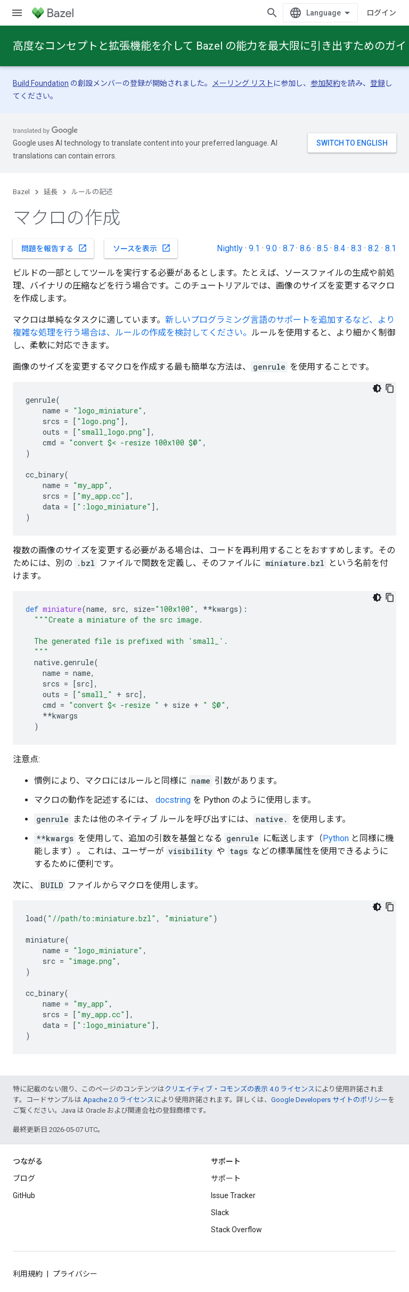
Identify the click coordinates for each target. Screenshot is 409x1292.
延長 (51, 192)
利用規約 (28, 1274)
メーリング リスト (242, 83)
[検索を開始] (272, 12)
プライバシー (75, 1274)
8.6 (305, 248)
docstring (173, 800)
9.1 (254, 248)
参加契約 (325, 83)
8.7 (288, 248)
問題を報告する (54, 248)
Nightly (230, 248)
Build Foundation (41, 83)
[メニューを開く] (17, 13)
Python (336, 838)
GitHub (24, 1195)
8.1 (390, 248)
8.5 (322, 248)
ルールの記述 (92, 192)
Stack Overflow (236, 1229)
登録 (377, 83)
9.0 (271, 248)
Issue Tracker (233, 1195)
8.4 (339, 248)
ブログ (24, 1178)
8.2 (373, 248)
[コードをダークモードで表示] (377, 388)
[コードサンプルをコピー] (389, 388)
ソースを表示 (142, 248)
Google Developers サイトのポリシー (329, 1100)
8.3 (356, 248)
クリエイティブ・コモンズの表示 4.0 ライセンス (240, 1089)
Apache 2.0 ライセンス (118, 1100)
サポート (226, 1178)
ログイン (381, 13)
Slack (220, 1212)
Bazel (21, 192)
